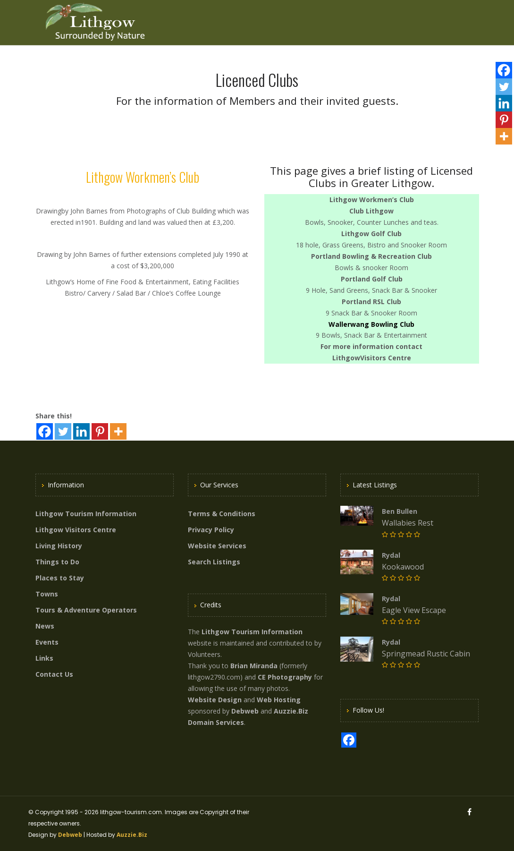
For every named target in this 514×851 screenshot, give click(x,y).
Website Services (217, 545)
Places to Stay (59, 577)
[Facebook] (44, 431)
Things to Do (57, 561)
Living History (58, 545)
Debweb (70, 835)
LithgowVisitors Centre (371, 357)
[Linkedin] (81, 431)
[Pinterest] (100, 431)
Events (47, 642)
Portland (325, 256)
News (44, 625)
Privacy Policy (211, 529)
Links (44, 658)
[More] (118, 431)
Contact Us (54, 674)
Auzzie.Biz (132, 835)
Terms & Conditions (221, 513)
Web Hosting (279, 699)
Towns (46, 593)
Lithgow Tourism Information (85, 513)
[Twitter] (63, 431)
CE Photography (285, 676)
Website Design (215, 699)
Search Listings (214, 561)
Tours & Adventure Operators (86, 609)
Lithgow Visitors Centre (75, 529)
